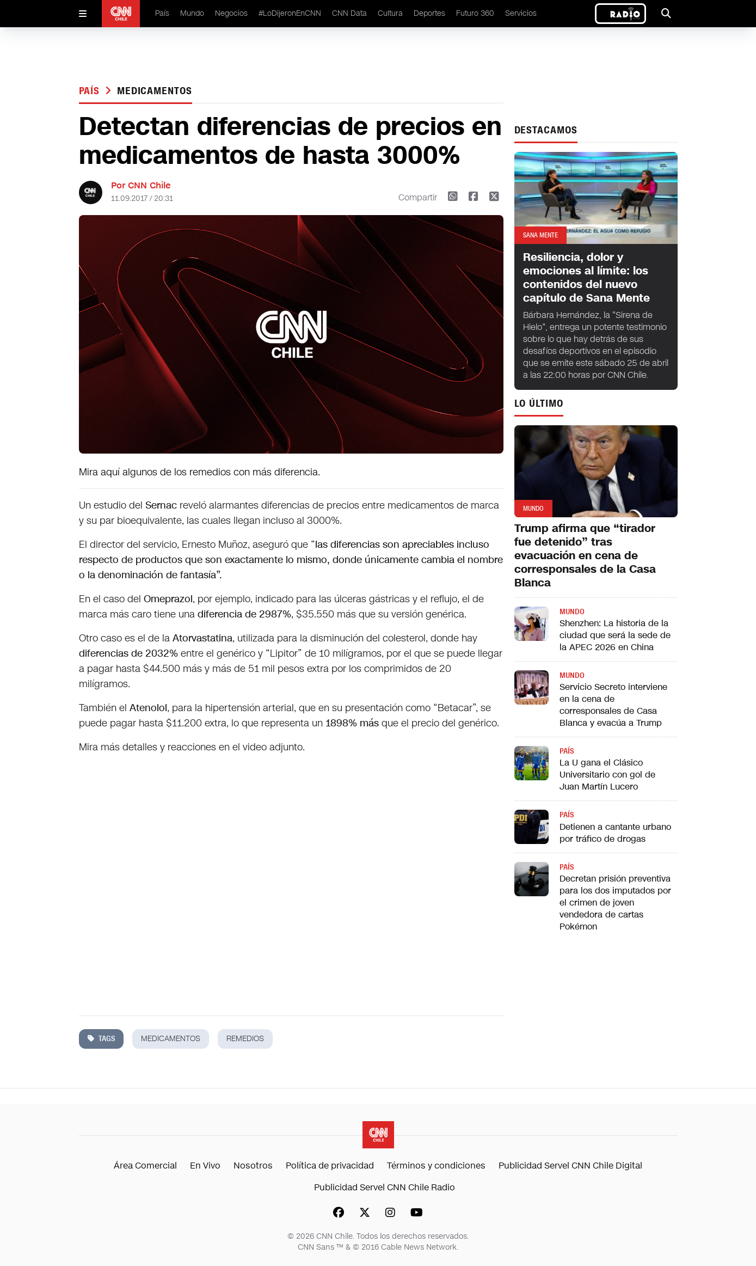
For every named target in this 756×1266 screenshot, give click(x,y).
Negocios (231, 13)
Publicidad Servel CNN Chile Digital (570, 1165)
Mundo (192, 13)
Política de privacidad (330, 1165)
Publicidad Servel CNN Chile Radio (384, 1187)
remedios (245, 1038)
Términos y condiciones (436, 1165)
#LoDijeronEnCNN (290, 13)
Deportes (429, 13)
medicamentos (154, 91)
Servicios (521, 13)
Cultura (390, 13)
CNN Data (349, 13)
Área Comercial (145, 1165)
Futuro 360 (475, 13)
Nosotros (253, 1165)
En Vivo (205, 1165)
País (162, 13)
